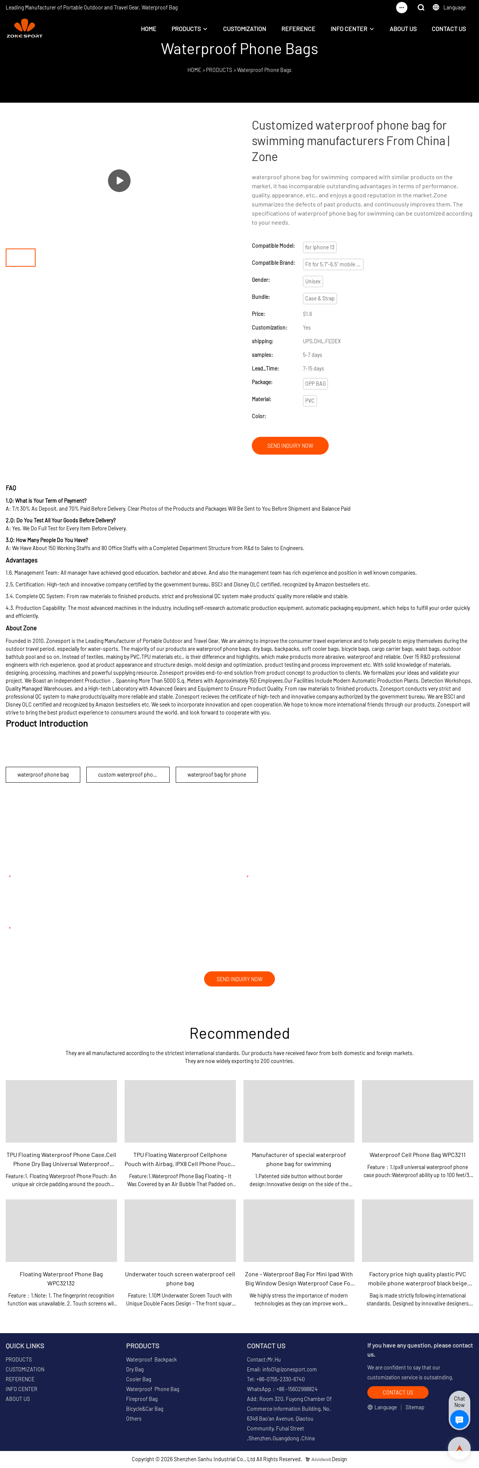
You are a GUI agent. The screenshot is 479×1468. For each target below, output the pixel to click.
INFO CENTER (349, 28)
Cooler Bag (138, 1380)
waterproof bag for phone (216, 774)
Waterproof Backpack (151, 1360)
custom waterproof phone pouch (134, 774)
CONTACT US (449, 28)
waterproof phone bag (43, 774)
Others (134, 1419)
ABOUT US (403, 28)
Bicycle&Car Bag (144, 1410)
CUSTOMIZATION (244, 28)
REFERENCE (298, 28)
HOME (148, 28)
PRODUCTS (186, 28)
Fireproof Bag (142, 1400)
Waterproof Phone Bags (264, 70)
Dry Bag (135, 1370)
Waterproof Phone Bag (152, 1390)
